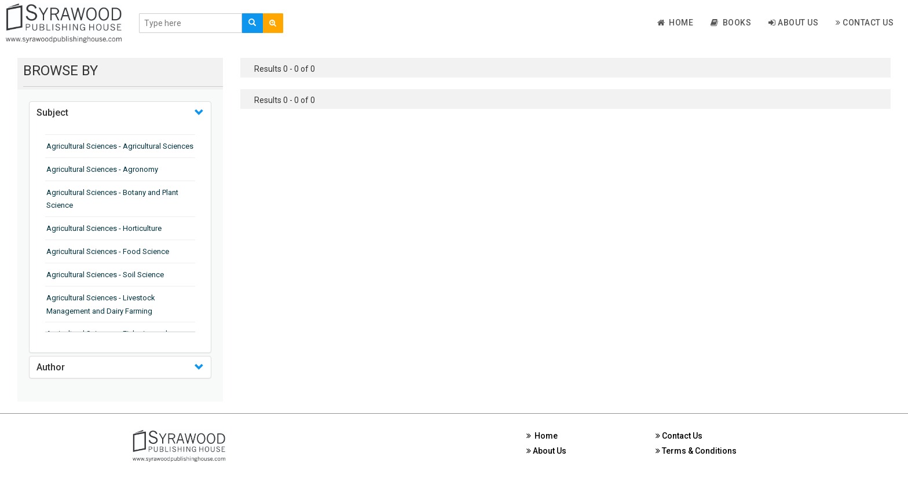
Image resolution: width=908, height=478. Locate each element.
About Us (793, 22)
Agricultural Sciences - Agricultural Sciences (119, 146)
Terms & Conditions (696, 450)
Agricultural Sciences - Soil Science (105, 274)
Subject (52, 112)
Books (731, 22)
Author (50, 367)
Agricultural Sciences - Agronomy (102, 169)
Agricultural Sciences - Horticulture (104, 228)
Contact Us (865, 22)
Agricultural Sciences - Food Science (107, 251)
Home (675, 22)
